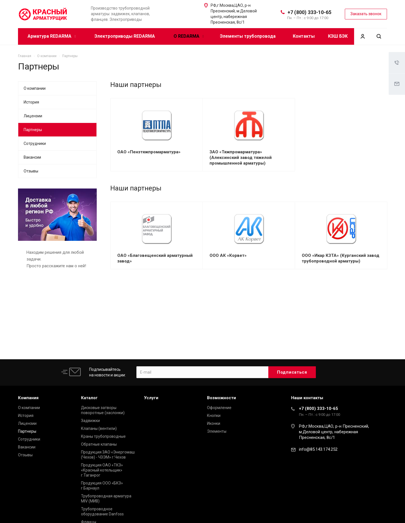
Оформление (219, 407)
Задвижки (90, 420)
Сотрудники (35, 143)
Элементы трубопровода (248, 36)
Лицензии (33, 116)
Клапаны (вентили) (99, 428)
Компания (28, 397)
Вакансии (32, 157)
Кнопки (213, 415)
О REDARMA (189, 36)
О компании (35, 88)
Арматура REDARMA (52, 36)
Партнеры (33, 129)
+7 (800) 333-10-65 (309, 12)
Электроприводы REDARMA (124, 36)
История (31, 102)
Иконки (213, 423)
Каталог (89, 397)
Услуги (151, 397)
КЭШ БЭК (338, 36)
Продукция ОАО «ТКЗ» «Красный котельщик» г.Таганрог (102, 470)
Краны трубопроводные (103, 436)
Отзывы (31, 171)
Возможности (221, 397)
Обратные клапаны (99, 444)
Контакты (304, 36)
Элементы (216, 431)
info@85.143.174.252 (318, 449)
